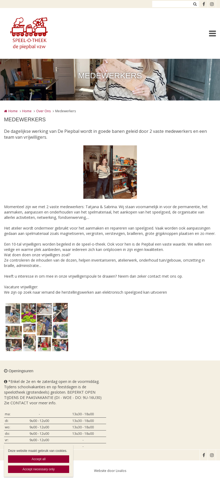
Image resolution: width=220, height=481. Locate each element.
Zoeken (195, 4)
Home (13, 111)
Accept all (39, 459)
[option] (110, 172)
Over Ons (43, 111)
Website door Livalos (110, 470)
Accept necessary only (39, 469)
